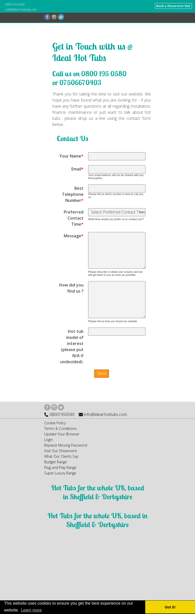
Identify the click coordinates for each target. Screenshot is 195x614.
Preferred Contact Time (74, 218)
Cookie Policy (55, 422)
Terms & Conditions (60, 428)
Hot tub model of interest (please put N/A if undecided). (72, 346)
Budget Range (55, 461)
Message (74, 236)
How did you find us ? (71, 288)
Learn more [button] (31, 610)
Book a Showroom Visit (173, 6)
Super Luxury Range (60, 473)
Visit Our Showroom (60, 450)
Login (48, 439)
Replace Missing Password (65, 445)
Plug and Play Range (60, 467)
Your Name (71, 156)
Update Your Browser (61, 434)
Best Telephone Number (73, 194)
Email (77, 169)
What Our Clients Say (61, 456)
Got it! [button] (170, 607)
